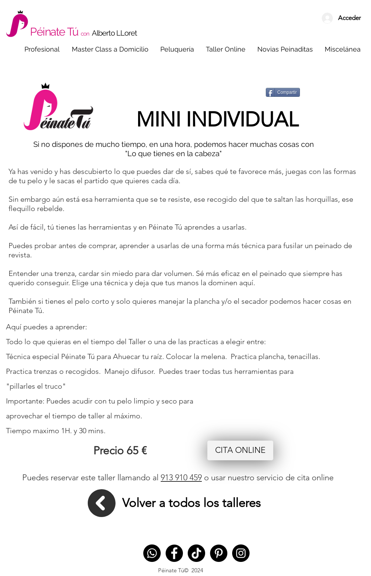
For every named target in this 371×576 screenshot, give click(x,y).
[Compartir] (283, 92)
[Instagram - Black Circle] (241, 553)
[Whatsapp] (152, 553)
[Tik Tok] (196, 553)
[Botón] (296, 15)
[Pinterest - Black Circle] (218, 553)
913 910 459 (181, 478)
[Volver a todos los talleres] (191, 503)
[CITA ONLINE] (240, 450)
